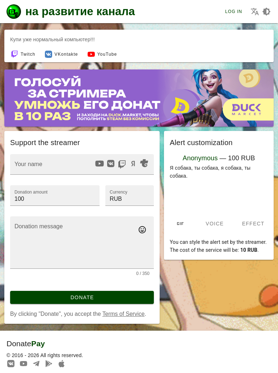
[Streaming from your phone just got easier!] (49, 363)
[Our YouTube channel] (23, 363)
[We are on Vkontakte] (11, 363)
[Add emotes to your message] (142, 229)
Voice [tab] (215, 223)
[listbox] (121, 165)
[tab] (180, 223)
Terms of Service (123, 314)
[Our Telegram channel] (36, 363)
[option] (99, 163)
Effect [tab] (253, 223)
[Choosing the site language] (255, 12)
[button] (129, 195)
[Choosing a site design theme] (266, 12)
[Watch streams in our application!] (61, 363)
